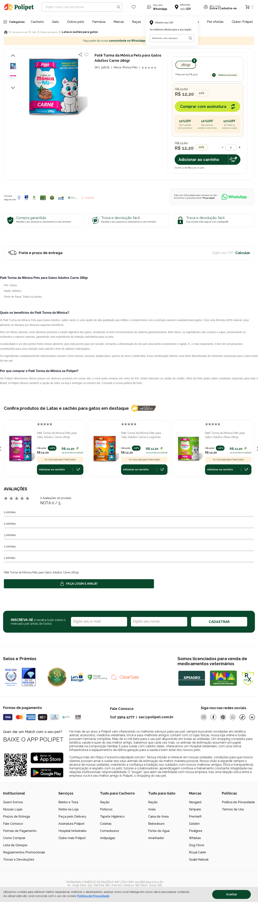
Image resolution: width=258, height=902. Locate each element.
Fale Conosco (13, 824)
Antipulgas (107, 838)
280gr (186, 65)
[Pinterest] (223, 717)
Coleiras (106, 824)
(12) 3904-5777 (122, 717)
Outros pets (75, 22)
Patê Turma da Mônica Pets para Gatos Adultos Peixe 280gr (225, 435)
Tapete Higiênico (112, 816)
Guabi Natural (198, 859)
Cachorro (37, 22)
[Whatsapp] (233, 717)
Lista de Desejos (15, 845)
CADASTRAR (219, 622)
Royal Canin (197, 852)
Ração (104, 802)
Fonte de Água (159, 831)
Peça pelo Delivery (72, 816)
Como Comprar (14, 838)
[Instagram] (204, 717)
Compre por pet (20, 32)
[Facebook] (213, 717)
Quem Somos (13, 802)
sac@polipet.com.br (156, 717)
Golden (194, 824)
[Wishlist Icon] (134, 7)
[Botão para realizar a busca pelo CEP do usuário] (190, 38)
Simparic (195, 809)
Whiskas (195, 838)
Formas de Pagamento (20, 831)
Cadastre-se (228, 8)
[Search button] (118, 6)
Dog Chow (196, 845)
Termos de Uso (233, 809)
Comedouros (109, 831)
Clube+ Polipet (242, 22)
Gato (55, 22)
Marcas (119, 22)
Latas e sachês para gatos (80, 32)
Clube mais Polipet (72, 838)
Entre (213, 8)
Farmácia (98, 22)
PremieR (195, 816)
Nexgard (195, 802)
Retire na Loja (68, 809)
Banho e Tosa (68, 802)
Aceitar (231, 894)
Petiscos (106, 809)
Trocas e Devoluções (18, 859)
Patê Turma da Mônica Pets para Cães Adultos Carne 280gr (57, 435)
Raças (136, 22)
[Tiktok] (242, 717)
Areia (151, 809)
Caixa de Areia (158, 816)
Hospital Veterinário (72, 831)
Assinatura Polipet (71, 824)
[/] (231, 887)
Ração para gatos (49, 32)
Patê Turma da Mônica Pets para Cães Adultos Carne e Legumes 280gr (141, 435)
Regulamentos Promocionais (24, 852)
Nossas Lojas (12, 809)
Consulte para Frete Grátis (60, 459)
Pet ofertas (215, 22)
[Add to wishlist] (86, 55)
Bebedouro (156, 824)
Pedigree (195, 831)
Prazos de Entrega (16, 816)
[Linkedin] (252, 717)
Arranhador (156, 838)
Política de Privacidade (238, 802)
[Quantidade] (231, 147)
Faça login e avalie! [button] (78, 584)
